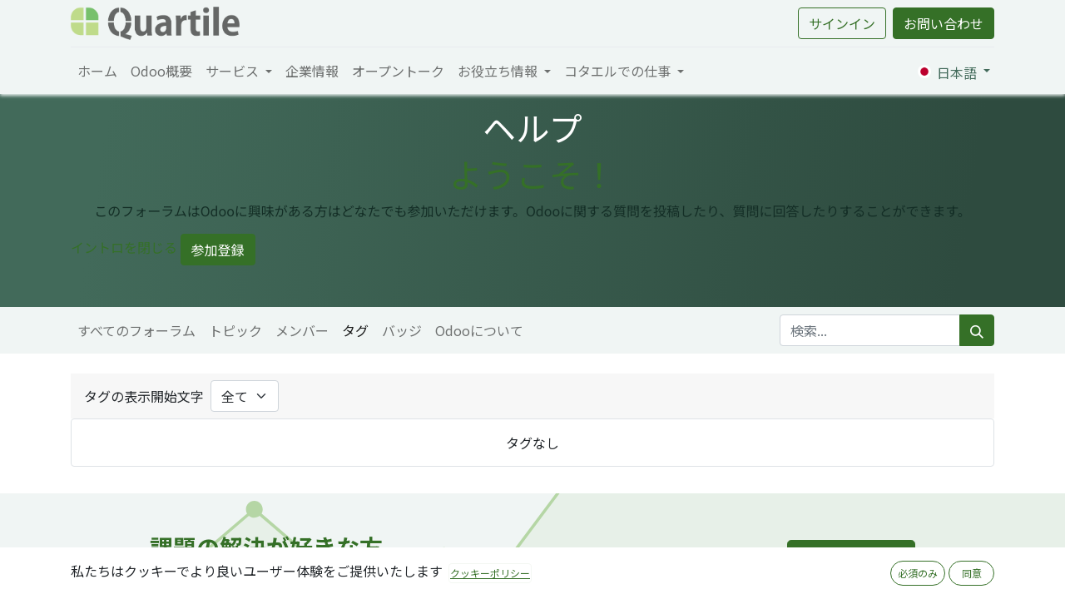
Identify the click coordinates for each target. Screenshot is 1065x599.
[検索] (976, 330)
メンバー (302, 330)
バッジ (402, 330)
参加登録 (218, 250)
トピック (235, 330)
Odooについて (479, 330)
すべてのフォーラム (136, 330)
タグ (355, 330)
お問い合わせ (943, 23)
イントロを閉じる (124, 247)
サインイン (842, 23)
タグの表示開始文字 (144, 396)
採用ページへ (851, 559)
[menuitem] (97, 70)
